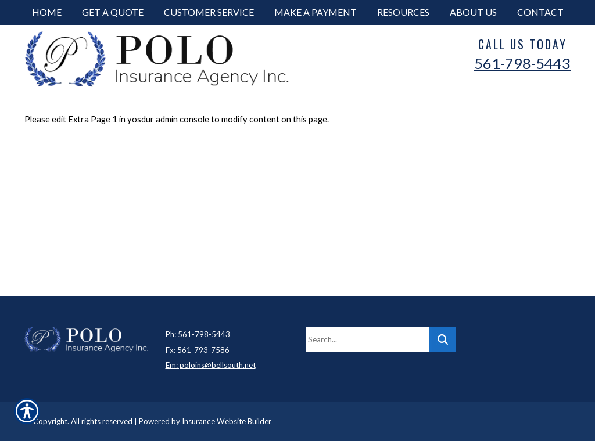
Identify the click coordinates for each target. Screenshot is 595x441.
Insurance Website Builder (226, 421)
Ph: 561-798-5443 (198, 334)
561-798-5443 (522, 63)
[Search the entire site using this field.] (367, 339)
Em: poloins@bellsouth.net (211, 365)
